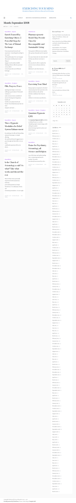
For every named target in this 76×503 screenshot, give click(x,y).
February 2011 (55, 382)
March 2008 (55, 445)
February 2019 (55, 229)
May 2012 (54, 359)
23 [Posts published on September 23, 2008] (59, 114)
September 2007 (56, 455)
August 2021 (55, 198)
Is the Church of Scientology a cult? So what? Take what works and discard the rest (14, 168)
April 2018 (54, 245)
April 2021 (54, 206)
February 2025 (55, 151)
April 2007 (54, 465)
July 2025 (54, 141)
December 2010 (56, 387)
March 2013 (55, 336)
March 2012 (55, 364)
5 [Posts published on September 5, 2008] (66, 108)
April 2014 (54, 304)
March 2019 (55, 227)
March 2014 (55, 307)
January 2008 (55, 450)
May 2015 (54, 276)
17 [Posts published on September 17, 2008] (61, 112)
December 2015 (55, 265)
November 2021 (55, 195)
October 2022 (55, 180)
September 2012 (56, 349)
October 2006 (55, 481)
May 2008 (54, 439)
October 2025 (55, 138)
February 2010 (55, 400)
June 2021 (54, 201)
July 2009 (54, 416)
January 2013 (55, 341)
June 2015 (54, 273)
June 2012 (54, 356)
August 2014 (55, 294)
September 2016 (56, 258)
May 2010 (54, 393)
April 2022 (54, 188)
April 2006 (54, 489)
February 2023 (55, 177)
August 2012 (55, 351)
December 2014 (55, 289)
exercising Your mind (38, 8)
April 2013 (54, 333)
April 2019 (54, 224)
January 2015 (55, 286)
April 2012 (54, 362)
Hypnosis (14, 31)
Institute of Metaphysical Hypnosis (36, 17)
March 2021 (55, 208)
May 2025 (54, 144)
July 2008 (54, 434)
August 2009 (55, 413)
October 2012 (55, 346)
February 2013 (55, 338)
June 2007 (54, 460)
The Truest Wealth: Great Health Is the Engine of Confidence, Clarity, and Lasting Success (61, 36)
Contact (20, 17)
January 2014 (55, 312)
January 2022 (55, 190)
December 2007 (56, 452)
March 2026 (55, 133)
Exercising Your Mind (37, 84)
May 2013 (54, 330)
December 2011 (55, 369)
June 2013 (54, 328)
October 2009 (55, 408)
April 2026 (54, 131)
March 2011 (54, 380)
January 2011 (55, 385)
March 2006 (55, 491)
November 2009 (56, 406)
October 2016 (55, 255)
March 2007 (55, 468)
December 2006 (56, 476)
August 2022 (55, 185)
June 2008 (54, 437)
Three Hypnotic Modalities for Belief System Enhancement (14, 126)
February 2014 (55, 310)
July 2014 (54, 297)
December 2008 (56, 426)
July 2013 (54, 325)
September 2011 (56, 374)
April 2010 (54, 395)
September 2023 (56, 170)
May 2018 (54, 242)
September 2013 (56, 320)
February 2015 (55, 284)
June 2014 (54, 299)
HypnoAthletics (8, 31)
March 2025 (55, 149)
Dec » (57, 120)
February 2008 (55, 447)
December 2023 (55, 162)
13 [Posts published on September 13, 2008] (69, 110)
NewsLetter (52, 17)
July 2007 (54, 457)
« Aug (53, 120)
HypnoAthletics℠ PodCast (58, 69)
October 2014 (55, 291)
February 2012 (55, 367)
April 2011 (54, 377)
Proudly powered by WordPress (11, 501)
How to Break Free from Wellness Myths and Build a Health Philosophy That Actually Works (61, 43)
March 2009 (55, 421)
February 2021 (55, 211)
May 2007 (54, 463)
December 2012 (55, 343)
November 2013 (55, 315)
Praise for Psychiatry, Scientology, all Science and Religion (37, 148)
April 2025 (54, 146)
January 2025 (55, 154)
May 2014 (54, 302)
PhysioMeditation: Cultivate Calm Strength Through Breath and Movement (60, 82)
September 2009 (56, 411)
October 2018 (55, 237)
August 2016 (55, 260)
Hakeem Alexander (16, 74)
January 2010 (55, 403)
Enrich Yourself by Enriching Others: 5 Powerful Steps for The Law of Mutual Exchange (13, 41)
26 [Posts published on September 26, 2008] (66, 114)
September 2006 (56, 483)
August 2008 (55, 432)
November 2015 (55, 268)
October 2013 (55, 317)
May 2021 (54, 203)
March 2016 (55, 263)
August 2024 (55, 159)
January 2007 (55, 473)
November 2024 (56, 157)
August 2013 (55, 323)
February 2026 (55, 136)
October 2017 (55, 247)
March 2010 (55, 398)
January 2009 (55, 424)
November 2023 (56, 164)
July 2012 (54, 354)
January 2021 (55, 214)
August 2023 (55, 172)
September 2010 (56, 390)
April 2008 (54, 442)
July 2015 (54, 271)
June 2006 (54, 486)
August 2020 (55, 219)
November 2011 (55, 372)
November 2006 (56, 478)
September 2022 (56, 182)
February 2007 (55, 470)
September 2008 (56, 429)
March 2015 (55, 281)
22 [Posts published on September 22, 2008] (56, 114)
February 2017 (55, 253)
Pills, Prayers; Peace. (13, 86)
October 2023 (55, 167)
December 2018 (55, 232)
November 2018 (56, 234)
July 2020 (54, 221)
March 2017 (55, 250)
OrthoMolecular (31, 31)
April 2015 (54, 278)
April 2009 (54, 419)
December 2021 (55, 193)
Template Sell (32, 501)
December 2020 (56, 216)
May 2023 (54, 175)
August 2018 (55, 240)
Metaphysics (14, 83)
